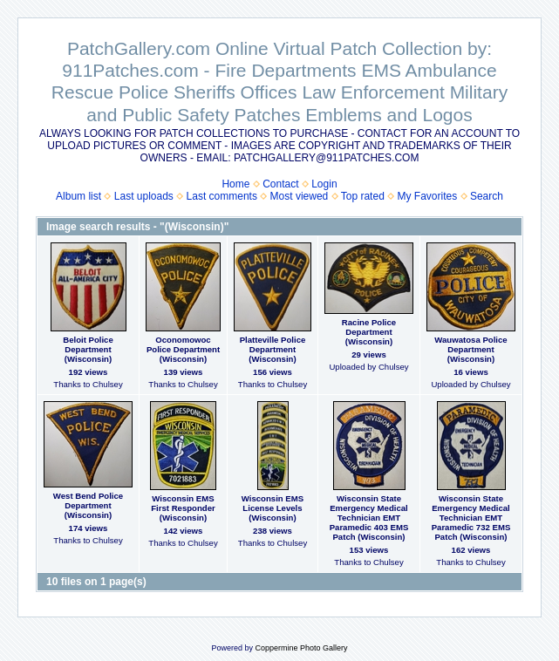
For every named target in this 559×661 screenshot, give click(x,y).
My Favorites (428, 196)
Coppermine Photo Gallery (301, 648)
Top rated (363, 196)
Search (486, 196)
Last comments (222, 196)
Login (324, 184)
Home (235, 184)
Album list (78, 196)
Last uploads (144, 196)
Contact (280, 184)
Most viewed (299, 196)
